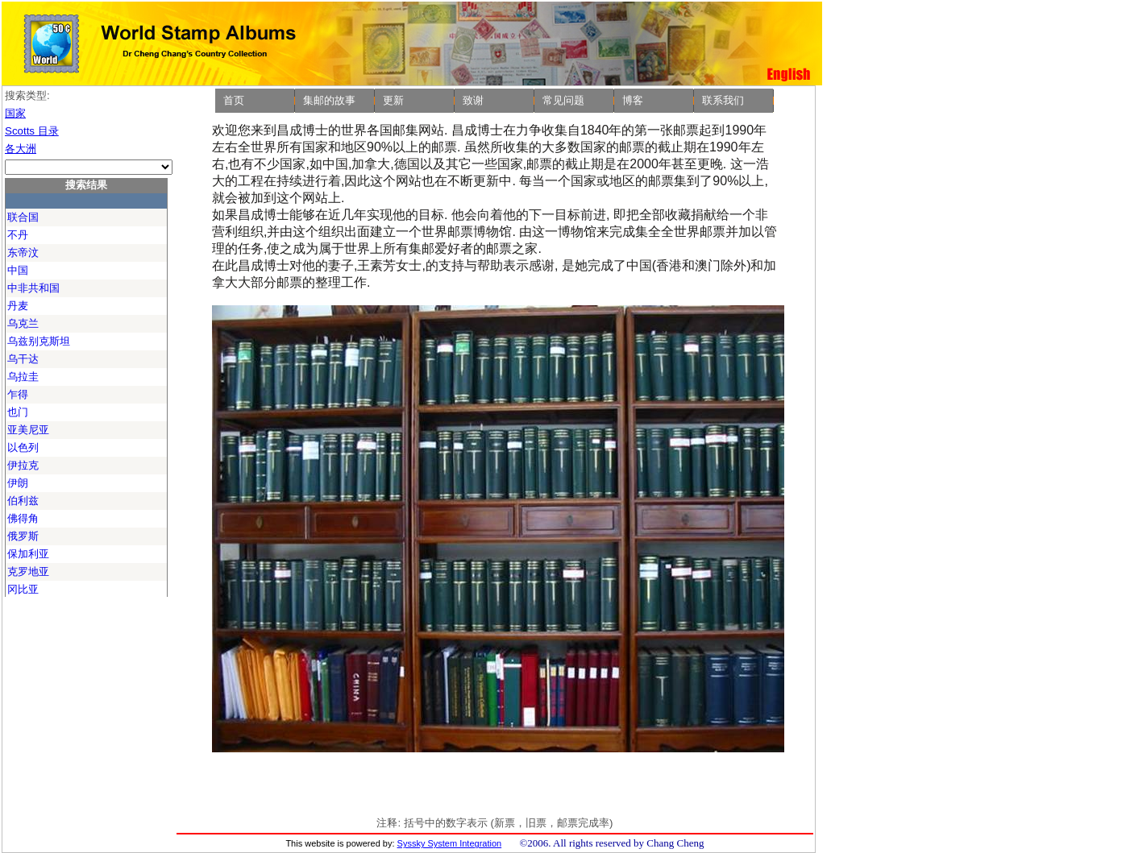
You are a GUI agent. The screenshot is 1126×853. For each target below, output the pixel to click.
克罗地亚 (28, 571)
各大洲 (20, 149)
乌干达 (23, 359)
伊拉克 (23, 465)
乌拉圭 (23, 377)
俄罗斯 (23, 536)
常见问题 (563, 100)
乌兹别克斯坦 (38, 341)
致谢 (473, 100)
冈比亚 (23, 589)
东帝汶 (23, 252)
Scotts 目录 (32, 131)
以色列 (23, 447)
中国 (17, 270)
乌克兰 (23, 323)
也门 (17, 412)
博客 (632, 100)
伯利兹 (23, 501)
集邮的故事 (329, 100)
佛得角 (23, 518)
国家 (15, 113)
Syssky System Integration (449, 843)
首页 (233, 100)
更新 (393, 100)
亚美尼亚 (28, 430)
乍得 (17, 394)
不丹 (17, 235)
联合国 (23, 217)
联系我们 (723, 100)
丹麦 (17, 306)
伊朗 (17, 483)
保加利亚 (28, 554)
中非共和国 (33, 288)
